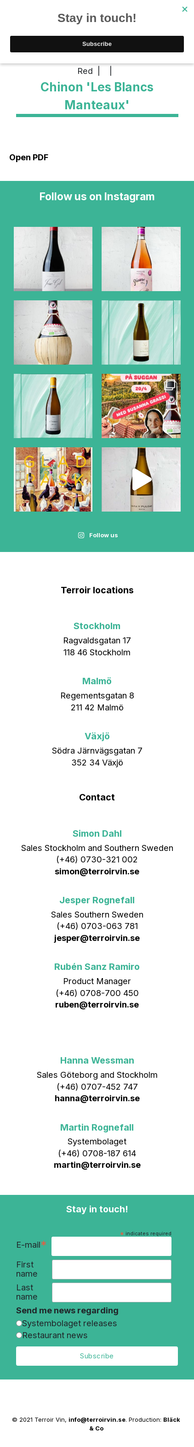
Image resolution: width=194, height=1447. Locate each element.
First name (27, 1269)
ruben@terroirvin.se (97, 1004)
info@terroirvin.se (97, 1419)
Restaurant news (55, 1335)
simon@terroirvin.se (97, 871)
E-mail (31, 1245)
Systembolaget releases (69, 1323)
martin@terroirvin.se (97, 1165)
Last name (27, 1292)
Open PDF (28, 157)
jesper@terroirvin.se (97, 938)
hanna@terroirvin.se (97, 1098)
